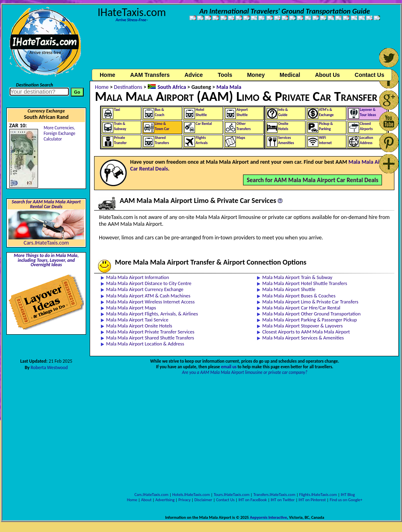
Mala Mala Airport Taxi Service (137, 320)
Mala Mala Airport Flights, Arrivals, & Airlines (152, 314)
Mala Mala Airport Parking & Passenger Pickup (309, 320)
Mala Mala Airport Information (137, 277)
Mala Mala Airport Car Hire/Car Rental (301, 308)
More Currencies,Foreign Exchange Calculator (59, 133)
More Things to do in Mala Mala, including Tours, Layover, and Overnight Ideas (46, 260)
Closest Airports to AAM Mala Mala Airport (306, 332)
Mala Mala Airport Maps (131, 308)
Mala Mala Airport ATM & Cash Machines (148, 296)
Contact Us (225, 499)
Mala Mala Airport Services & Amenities (303, 338)
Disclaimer (203, 499)
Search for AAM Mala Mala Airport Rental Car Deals (46, 204)
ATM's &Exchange (326, 112)
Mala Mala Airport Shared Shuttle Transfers (150, 338)
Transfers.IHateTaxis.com (274, 494)
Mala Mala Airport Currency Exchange (144, 289)
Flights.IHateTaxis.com (318, 494)
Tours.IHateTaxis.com (231, 494)
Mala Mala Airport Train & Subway (297, 277)
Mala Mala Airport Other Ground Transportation (311, 314)
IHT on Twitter (283, 499)
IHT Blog (348, 494)
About (146, 499)
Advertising (165, 499)
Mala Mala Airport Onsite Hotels (139, 326)
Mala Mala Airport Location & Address (145, 344)
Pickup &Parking (326, 126)
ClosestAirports (366, 126)
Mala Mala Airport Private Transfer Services (150, 332)
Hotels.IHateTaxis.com (191, 494)
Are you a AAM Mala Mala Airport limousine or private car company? (245, 372)
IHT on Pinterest (312, 499)
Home (107, 75)
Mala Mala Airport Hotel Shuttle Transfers (304, 283)
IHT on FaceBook (252, 499)
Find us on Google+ (346, 499)
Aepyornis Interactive (268, 517)
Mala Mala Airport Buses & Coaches (299, 296)
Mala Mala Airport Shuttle (289, 289)
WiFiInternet (325, 140)
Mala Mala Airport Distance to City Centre (148, 283)
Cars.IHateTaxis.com (46, 242)
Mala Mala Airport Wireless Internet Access (150, 302)
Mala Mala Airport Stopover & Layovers (302, 326)
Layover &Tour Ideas (368, 112)
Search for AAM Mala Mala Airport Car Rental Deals (312, 180)
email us (229, 366)
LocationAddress (366, 140)
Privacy (185, 499)
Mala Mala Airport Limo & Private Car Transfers (310, 302)
